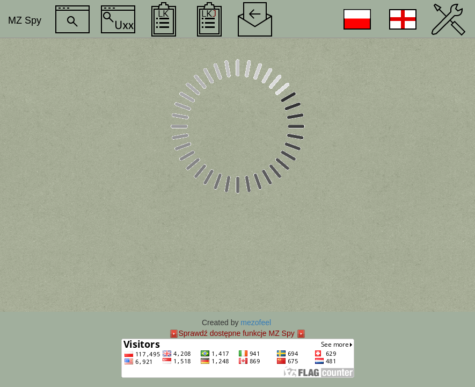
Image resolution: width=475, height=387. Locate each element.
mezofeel (255, 322)
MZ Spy (24, 20)
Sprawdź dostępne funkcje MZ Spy (236, 333)
